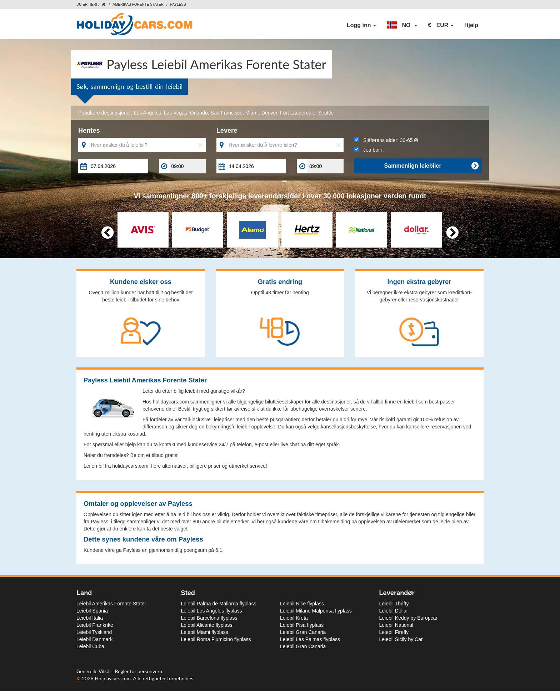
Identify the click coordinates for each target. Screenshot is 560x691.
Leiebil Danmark (94, 639)
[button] (401, 25)
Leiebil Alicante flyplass (206, 625)
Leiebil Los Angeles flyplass (211, 611)
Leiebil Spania (92, 611)
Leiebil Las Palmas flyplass (310, 639)
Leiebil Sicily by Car (401, 639)
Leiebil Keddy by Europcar (408, 618)
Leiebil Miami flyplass (204, 632)
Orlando (199, 113)
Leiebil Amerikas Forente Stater (111, 603)
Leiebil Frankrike (94, 625)
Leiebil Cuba (90, 646)
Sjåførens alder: (386, 140)
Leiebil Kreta (294, 618)
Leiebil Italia (89, 618)
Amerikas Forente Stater (138, 4)
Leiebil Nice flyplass (302, 603)
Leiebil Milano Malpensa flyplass (316, 611)
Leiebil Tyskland (94, 632)
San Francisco (226, 113)
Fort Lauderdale (297, 113)
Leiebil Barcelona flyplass (209, 618)
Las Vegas (175, 113)
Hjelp (471, 25)
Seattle (326, 113)
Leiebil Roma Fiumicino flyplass (216, 639)
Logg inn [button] (361, 25)
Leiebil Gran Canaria (303, 632)
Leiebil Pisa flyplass (302, 625)
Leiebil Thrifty (394, 603)
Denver (269, 113)
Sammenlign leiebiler (431, 165)
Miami (252, 113)
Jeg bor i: (369, 150)
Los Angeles (147, 113)
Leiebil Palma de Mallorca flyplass (218, 603)
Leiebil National (396, 625)
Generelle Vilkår (94, 671)
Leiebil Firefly (394, 632)
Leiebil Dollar (393, 611)
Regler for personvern (138, 671)
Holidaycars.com (113, 678)
